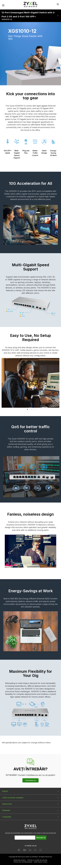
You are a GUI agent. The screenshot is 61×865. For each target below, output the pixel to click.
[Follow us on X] (35, 850)
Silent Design (44, 144)
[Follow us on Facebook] (19, 850)
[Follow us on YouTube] (24, 850)
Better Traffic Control (35, 145)
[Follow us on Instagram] (40, 850)
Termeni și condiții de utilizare (37, 860)
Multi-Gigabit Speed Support (17, 146)
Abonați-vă (40, 838)
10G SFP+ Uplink (7, 144)
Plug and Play (26, 144)
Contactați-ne (30, 780)
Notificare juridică (20, 860)
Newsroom (7, 804)
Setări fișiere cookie (40, 862)
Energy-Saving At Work (53, 145)
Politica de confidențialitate (23, 862)
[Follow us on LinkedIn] (30, 850)
